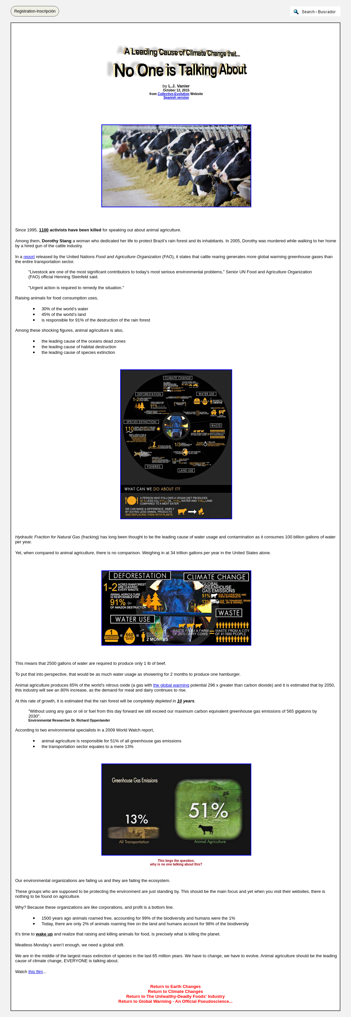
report (29, 256)
